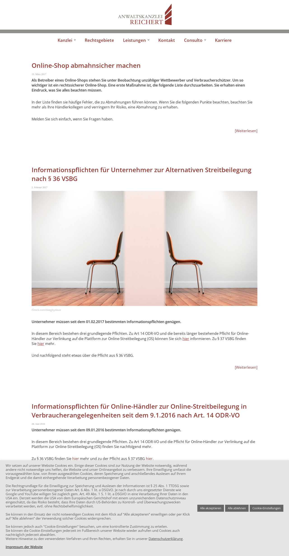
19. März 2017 (39, 74)
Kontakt (166, 40)
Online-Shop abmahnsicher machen (86, 65)
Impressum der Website (24, 546)
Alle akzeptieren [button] (210, 508)
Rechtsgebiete (99, 40)
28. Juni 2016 (38, 423)
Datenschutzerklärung (166, 538)
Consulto (193, 40)
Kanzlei (65, 40)
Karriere (223, 40)
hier (185, 338)
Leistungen (134, 40)
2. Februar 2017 (39, 187)
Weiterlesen (246, 130)
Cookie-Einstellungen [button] (266, 508)
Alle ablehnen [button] (237, 508)
